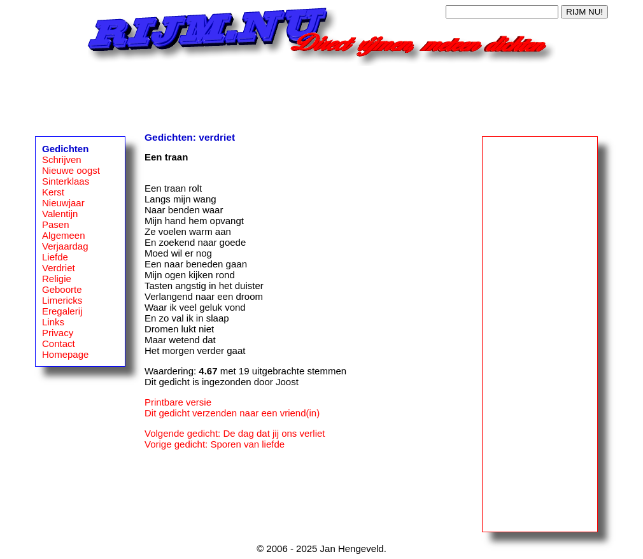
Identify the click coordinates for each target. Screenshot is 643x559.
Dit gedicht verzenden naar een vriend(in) (232, 412)
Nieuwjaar (63, 202)
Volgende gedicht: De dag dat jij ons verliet (235, 433)
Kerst (53, 192)
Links (53, 321)
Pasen (55, 224)
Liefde (55, 256)
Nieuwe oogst (71, 170)
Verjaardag (65, 246)
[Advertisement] (321, 95)
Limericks (62, 300)
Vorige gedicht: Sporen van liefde (215, 444)
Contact (58, 343)
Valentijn (60, 213)
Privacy (57, 332)
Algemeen (63, 235)
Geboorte (62, 289)
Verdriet (58, 267)
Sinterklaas (65, 181)
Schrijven (61, 159)
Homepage (65, 354)
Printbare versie (178, 402)
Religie (56, 278)
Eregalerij (62, 311)
